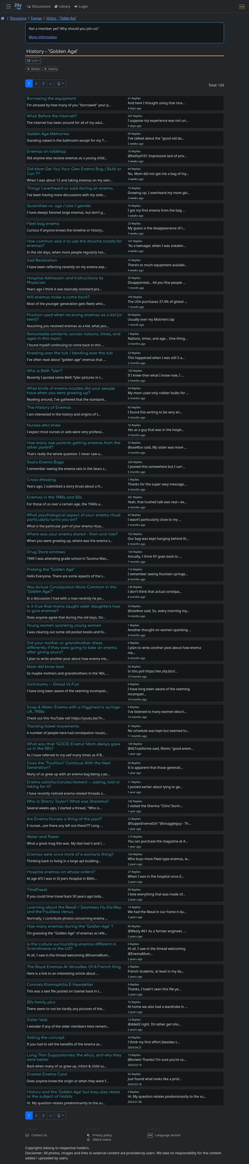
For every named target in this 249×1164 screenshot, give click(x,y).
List (31, 60)
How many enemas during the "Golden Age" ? (70, 926)
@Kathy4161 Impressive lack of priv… (157, 156)
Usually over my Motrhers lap (151, 319)
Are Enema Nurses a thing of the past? (64, 819)
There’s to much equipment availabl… (157, 265)
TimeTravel (37, 890)
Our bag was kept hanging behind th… (158, 538)
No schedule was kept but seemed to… (158, 730)
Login (81, 6)
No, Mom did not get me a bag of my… (158, 173)
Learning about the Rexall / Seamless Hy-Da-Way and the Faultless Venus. (74, 909)
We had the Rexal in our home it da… (157, 911)
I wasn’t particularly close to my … (154, 519)
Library (62, 6)
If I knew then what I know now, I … (156, 375)
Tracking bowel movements (53, 726)
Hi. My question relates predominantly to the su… (167, 1096)
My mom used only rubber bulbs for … (158, 393)
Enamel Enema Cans (47, 1074)
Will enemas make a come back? (58, 297)
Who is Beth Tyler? (44, 371)
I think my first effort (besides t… (154, 1042)
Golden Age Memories (48, 134)
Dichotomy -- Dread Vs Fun (53, 684)
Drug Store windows (46, 552)
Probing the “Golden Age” (51, 569)
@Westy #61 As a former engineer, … (157, 931)
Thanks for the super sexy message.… (157, 484)
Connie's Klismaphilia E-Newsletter (60, 984)
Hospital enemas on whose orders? (61, 872)
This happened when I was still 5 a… (156, 357)
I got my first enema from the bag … (156, 210)
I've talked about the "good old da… (156, 138)
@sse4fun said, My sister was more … (157, 447)
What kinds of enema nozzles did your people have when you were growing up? (71, 390)
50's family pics (41, 1002)
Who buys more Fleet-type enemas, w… (159, 858)
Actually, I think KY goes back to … (155, 556)
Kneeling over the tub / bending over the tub (70, 353)
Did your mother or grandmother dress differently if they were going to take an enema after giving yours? (72, 647)
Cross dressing (41, 480)
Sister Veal (37, 1020)
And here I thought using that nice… (156, 103)
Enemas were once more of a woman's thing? (70, 854)
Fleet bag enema (43, 224)
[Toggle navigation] (8, 6)
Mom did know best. (46, 667)
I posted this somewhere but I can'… (156, 466)
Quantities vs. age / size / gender (59, 206)
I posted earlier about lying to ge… (155, 786)
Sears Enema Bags (45, 462)
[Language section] (242, 6)
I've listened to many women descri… (157, 711)
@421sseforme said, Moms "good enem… (161, 748)
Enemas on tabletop (46, 151)
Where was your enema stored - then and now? (72, 534)
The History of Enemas (49, 407)
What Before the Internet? (52, 116)
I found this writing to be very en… (155, 412)
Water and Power (43, 837)
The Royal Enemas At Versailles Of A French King (74, 967)
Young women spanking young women (64, 625)
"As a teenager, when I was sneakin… (157, 245)
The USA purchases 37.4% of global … (157, 301)
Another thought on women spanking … (159, 630)
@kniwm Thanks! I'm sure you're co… (157, 1059)
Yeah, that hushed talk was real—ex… (157, 502)
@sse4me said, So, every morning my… (159, 610)
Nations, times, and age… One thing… (158, 338)
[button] (60, 83)
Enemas (36, 18)
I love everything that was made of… (156, 894)
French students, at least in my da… (156, 971)
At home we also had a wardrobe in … (158, 1006)
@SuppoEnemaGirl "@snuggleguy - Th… (159, 823)
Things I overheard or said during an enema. (70, 188)
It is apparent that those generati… (155, 767)
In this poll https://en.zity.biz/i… (153, 671)
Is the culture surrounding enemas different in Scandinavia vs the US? (71, 946)
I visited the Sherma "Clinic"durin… (155, 806)
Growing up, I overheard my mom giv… (159, 192)
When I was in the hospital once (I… (156, 876)
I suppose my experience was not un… (158, 120)
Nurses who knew (43, 425)
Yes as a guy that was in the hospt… (156, 429)
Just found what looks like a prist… (155, 1079)
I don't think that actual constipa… (155, 591)
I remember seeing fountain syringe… (158, 574)
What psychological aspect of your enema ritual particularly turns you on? (73, 517)
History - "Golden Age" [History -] (61, 18)
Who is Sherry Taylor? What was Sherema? (68, 801)
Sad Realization (42, 260)
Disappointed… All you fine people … (157, 282)
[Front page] (2, 18)
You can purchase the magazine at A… (158, 841)
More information (43, 37)
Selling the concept (46, 1037)
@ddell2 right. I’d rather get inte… (154, 1024)
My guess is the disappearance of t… (157, 228)
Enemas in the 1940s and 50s (54, 497)
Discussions (39, 6)
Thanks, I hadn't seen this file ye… (154, 989)
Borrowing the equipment (51, 98)
